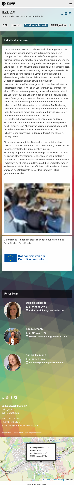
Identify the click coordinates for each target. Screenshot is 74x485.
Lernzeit (16, 25)
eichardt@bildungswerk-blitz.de (46, 310)
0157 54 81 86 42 (38, 359)
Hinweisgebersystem (33, 433)
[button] (41, 463)
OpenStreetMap (58, 480)
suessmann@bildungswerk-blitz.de (48, 336)
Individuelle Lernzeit (36, 25)
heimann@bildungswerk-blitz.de (46, 362)
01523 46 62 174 (37, 333)
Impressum (6, 433)
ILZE (5, 25)
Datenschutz (18, 433)
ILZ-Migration (58, 25)
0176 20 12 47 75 (38, 307)
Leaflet (46, 480)
